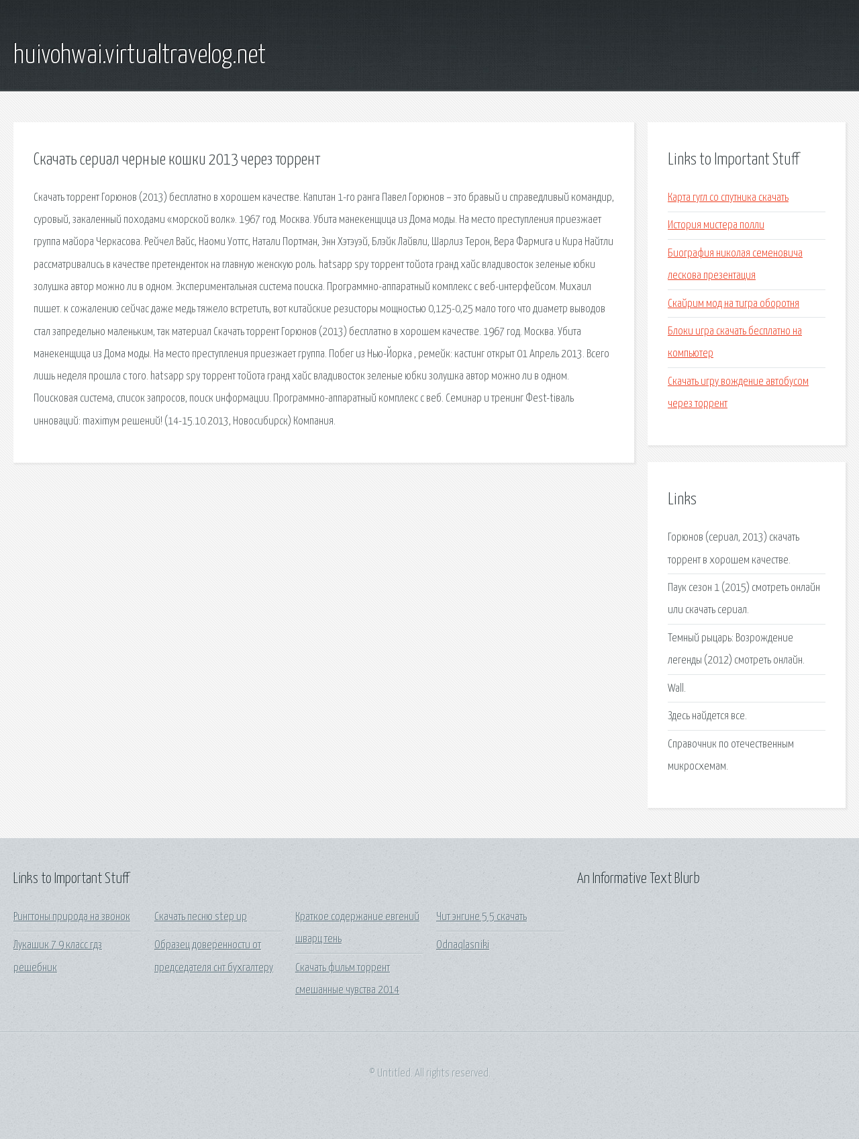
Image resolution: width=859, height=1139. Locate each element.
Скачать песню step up (200, 917)
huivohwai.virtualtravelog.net (139, 56)
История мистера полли (716, 225)
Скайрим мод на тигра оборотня (733, 304)
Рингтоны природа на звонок (71, 917)
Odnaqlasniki (462, 945)
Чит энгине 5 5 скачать (481, 917)
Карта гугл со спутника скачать (728, 197)
